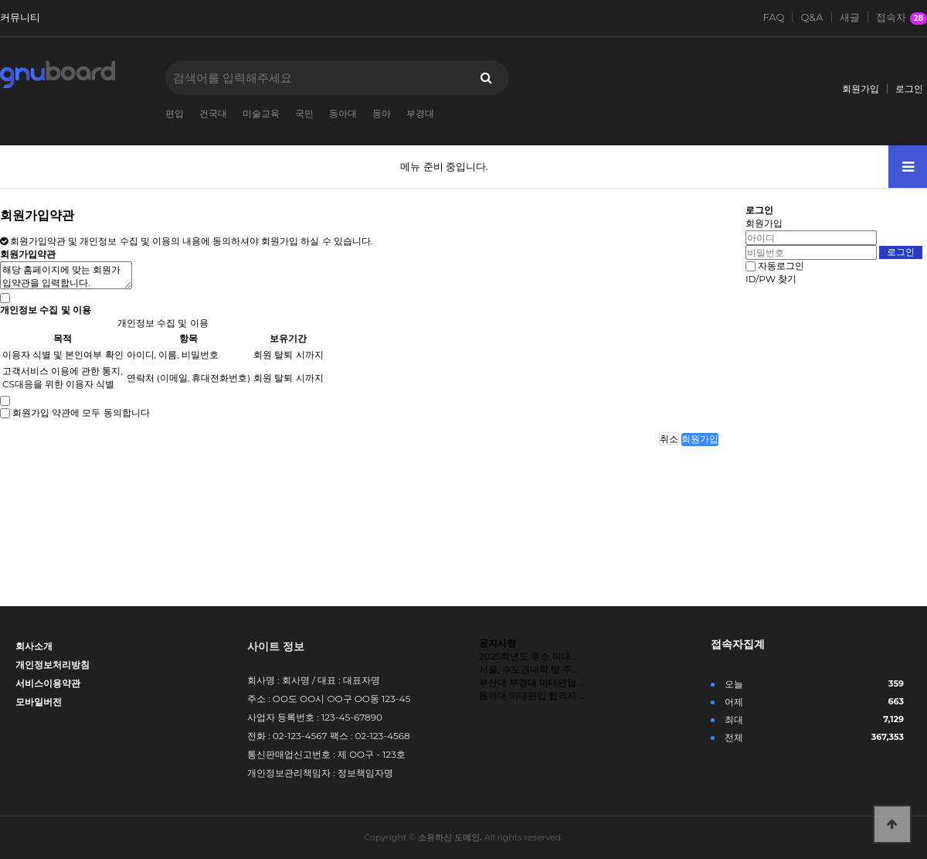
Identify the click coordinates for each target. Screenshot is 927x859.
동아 (381, 113)
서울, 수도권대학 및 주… (528, 669)
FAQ (774, 17)
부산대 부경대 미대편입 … (532, 682)
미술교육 (261, 113)
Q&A (811, 17)
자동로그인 (781, 265)
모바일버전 (38, 701)
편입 (174, 113)
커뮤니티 (20, 17)
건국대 (213, 113)
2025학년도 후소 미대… (527, 656)
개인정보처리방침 (52, 664)
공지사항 (497, 643)
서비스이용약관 (47, 683)
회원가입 (860, 88)
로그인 (909, 88)
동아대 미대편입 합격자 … (532, 695)
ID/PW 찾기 (770, 279)
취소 (669, 439)
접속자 (902, 18)
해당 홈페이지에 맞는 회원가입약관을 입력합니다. (66, 275)
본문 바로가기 (0, 0)
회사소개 (34, 646)
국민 (304, 113)
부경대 (420, 113)
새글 (850, 17)
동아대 (343, 113)
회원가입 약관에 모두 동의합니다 (80, 412)
